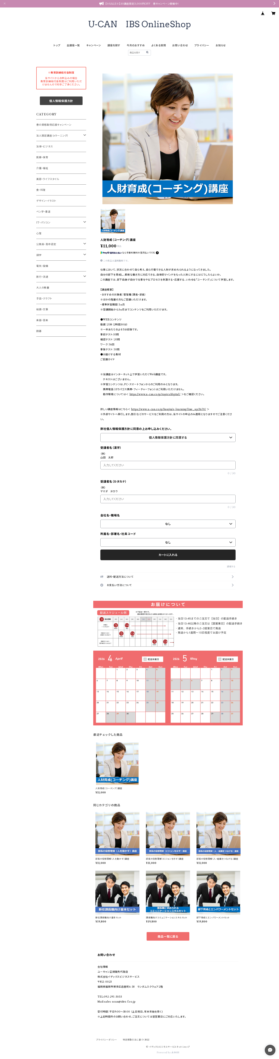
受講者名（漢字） (110, 447)
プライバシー (201, 45)
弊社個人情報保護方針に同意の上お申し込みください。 (136, 429)
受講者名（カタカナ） (113, 481)
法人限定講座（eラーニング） (52, 135)
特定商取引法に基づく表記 (136, 1039)
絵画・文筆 (42, 309)
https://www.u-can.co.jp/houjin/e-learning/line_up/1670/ (168, 409)
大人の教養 (42, 287)
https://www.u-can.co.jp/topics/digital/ (155, 394)
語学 (39, 255)
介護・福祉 (42, 168)
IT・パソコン (43, 222)
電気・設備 (42, 266)
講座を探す (113, 45)
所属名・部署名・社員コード (118, 534)
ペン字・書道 (43, 211)
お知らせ (221, 45)
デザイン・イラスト (46, 200)
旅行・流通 (42, 276)
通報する (231, 566)
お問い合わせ (180, 45)
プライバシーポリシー (106, 1039)
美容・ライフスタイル (47, 179)
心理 (39, 233)
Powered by (168, 1052)
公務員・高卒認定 (46, 244)
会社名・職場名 (110, 515)
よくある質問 (158, 45)
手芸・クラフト (44, 298)
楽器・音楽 (42, 320)
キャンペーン (93, 45)
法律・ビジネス (44, 146)
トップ (56, 45)
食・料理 (41, 190)
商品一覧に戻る (168, 936)
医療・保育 (42, 157)
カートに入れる (168, 555)
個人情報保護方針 (61, 101)
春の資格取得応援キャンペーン (53, 124)
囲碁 (39, 331)
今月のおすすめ (136, 45)
